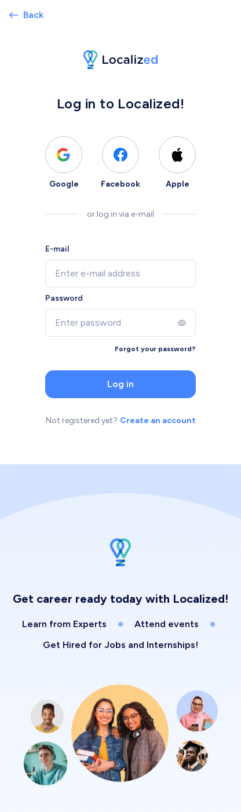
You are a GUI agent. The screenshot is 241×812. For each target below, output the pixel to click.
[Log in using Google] (63, 154)
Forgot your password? (155, 349)
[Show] (182, 323)
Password (64, 298)
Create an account (158, 420)
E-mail (57, 249)
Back (26, 14)
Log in (120, 383)
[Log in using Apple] (177, 154)
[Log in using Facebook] (120, 154)
